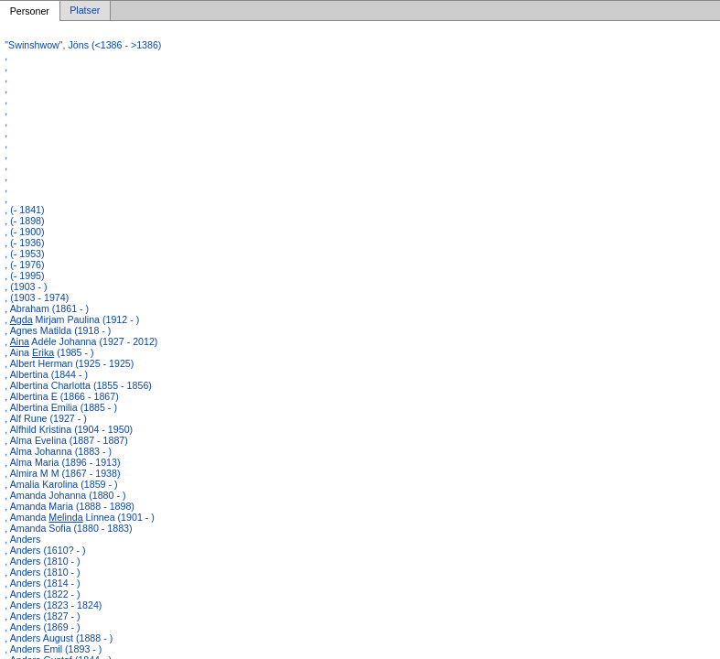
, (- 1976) (24, 264)
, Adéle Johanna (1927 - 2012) (81, 341)
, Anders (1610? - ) (45, 550)
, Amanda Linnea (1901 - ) (80, 517)
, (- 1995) (24, 275)
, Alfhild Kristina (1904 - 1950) (69, 429)
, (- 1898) (24, 220)
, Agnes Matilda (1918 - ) (58, 330)
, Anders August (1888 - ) (59, 637)
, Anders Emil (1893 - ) (53, 648)
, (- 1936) (24, 242)
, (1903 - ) (26, 286)
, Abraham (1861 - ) (47, 308)
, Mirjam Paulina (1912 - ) (72, 319)
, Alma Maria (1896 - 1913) (62, 462)
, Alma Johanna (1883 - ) (58, 451)
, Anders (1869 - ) (42, 626)
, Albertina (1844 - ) (46, 374)
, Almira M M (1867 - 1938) (62, 473)
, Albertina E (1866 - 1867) (61, 396)
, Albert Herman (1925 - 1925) (69, 363)
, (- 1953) (24, 253)
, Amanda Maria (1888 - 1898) (69, 506)
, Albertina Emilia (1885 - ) (61, 407)
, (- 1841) (24, 209)
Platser (85, 10)
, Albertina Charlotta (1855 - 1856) (78, 385)
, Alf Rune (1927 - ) (45, 418)
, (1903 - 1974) (37, 297)
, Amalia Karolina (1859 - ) (61, 484)
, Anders (22, 539)
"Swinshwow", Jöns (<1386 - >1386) (83, 44)
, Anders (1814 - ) (42, 583)
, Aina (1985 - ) (49, 352)
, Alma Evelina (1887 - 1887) (66, 440)
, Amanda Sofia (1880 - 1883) (68, 528)
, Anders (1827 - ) (42, 615)
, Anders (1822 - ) (42, 594)
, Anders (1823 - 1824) (53, 605)
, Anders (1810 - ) (42, 561)
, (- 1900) (24, 231)
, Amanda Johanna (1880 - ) (65, 495)
